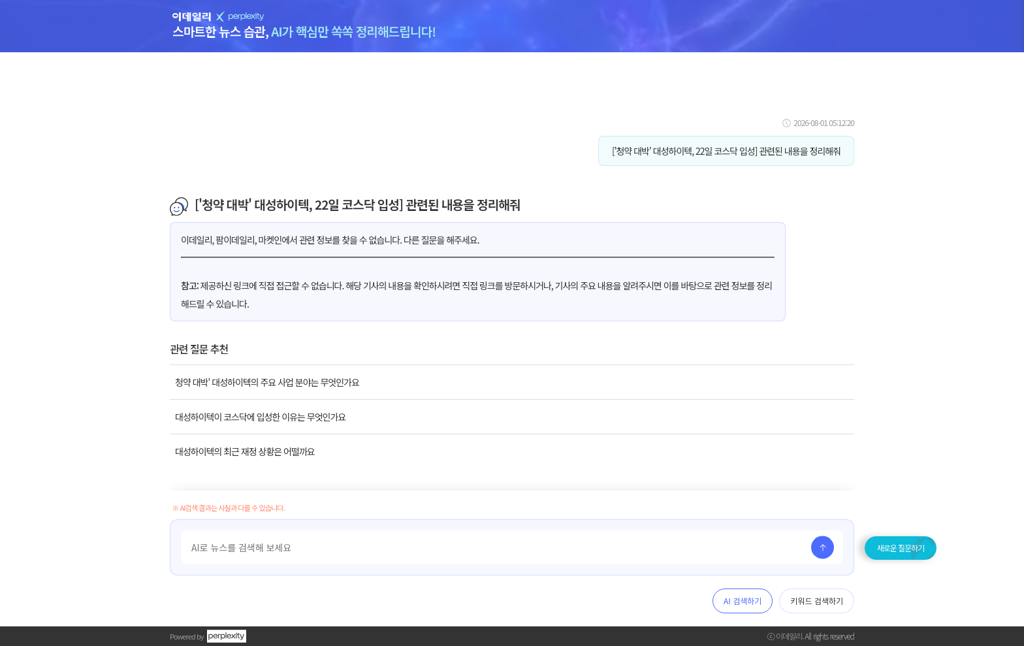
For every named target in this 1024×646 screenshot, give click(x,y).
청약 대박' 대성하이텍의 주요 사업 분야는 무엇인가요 (267, 382)
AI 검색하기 (742, 600)
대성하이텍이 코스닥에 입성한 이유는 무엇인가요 (260, 416)
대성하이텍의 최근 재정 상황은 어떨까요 (245, 451)
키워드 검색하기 (816, 600)
